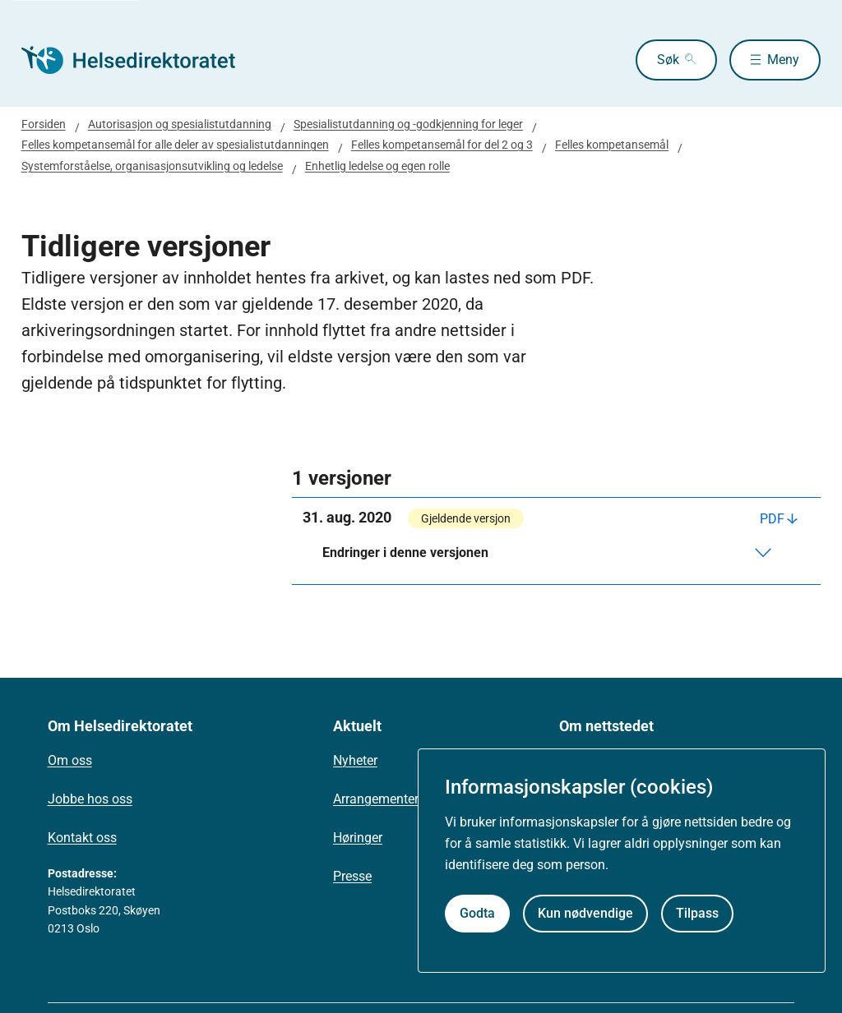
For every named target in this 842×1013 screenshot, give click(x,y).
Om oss (70, 760)
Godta (477, 913)
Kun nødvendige (585, 913)
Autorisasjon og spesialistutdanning (179, 124)
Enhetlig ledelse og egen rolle (377, 166)
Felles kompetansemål (612, 144)
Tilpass (697, 913)
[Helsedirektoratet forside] (139, 60)
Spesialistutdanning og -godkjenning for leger (408, 124)
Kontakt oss (82, 837)
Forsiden (43, 124)
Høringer (357, 837)
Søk (668, 59)
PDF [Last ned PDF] (772, 519)
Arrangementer (376, 799)
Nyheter (355, 760)
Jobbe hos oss (90, 799)
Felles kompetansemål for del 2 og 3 (442, 144)
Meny (783, 59)
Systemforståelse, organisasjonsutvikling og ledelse (152, 166)
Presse (352, 876)
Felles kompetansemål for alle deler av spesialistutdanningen (175, 144)
